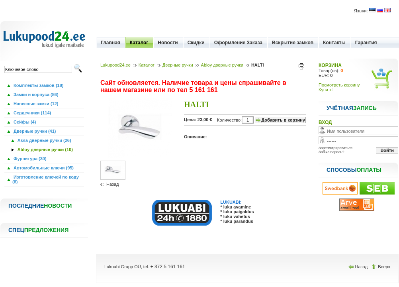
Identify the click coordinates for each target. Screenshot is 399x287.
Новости (168, 42)
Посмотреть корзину (339, 85)
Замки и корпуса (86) (35, 94)
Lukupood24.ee (115, 65)
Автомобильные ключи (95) (43, 167)
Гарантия (366, 42)
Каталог (139, 42)
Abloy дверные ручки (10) (44, 149)
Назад (112, 184)
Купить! (326, 89)
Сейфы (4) (24, 122)
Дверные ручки (177, 65)
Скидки (196, 42)
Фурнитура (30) (29, 158)
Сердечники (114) (31, 112)
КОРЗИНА (330, 65)
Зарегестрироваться (335, 148)
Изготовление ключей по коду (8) (45, 179)
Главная (110, 42)
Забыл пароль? (331, 152)
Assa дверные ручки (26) (43, 140)
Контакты (334, 42)
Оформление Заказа (238, 42)
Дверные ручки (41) (34, 131)
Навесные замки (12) (35, 103)
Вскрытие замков (292, 42)
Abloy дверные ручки (222, 65)
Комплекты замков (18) (37, 85)
